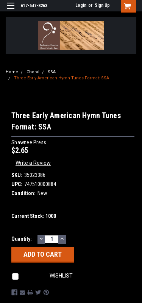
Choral (33, 71)
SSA (52, 71)
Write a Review (33, 163)
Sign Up (102, 5)
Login (80, 5)
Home (12, 71)
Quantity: (21, 239)
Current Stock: (33, 216)
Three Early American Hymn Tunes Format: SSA (61, 78)
